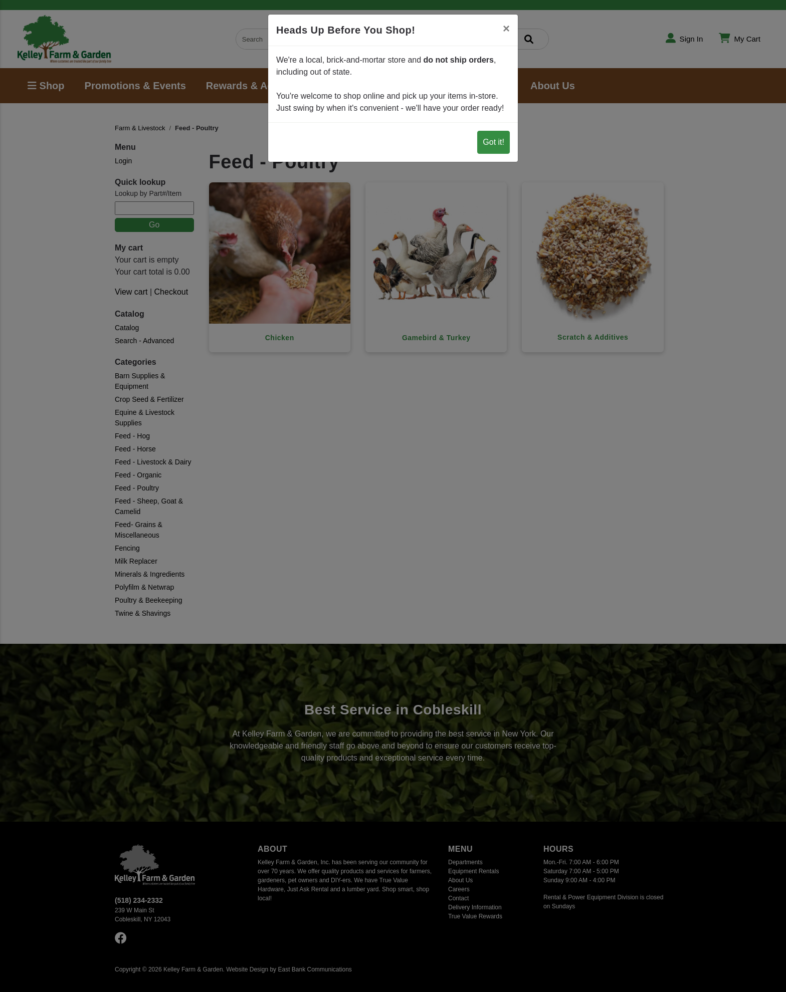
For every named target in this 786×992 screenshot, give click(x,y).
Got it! (493, 142)
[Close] (506, 29)
